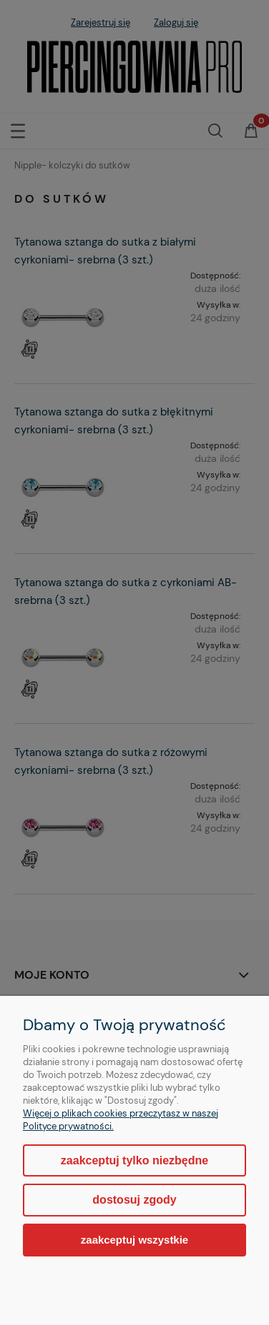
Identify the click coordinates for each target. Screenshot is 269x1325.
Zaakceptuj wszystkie (134, 1240)
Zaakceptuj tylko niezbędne (134, 1160)
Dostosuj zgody (134, 1200)
